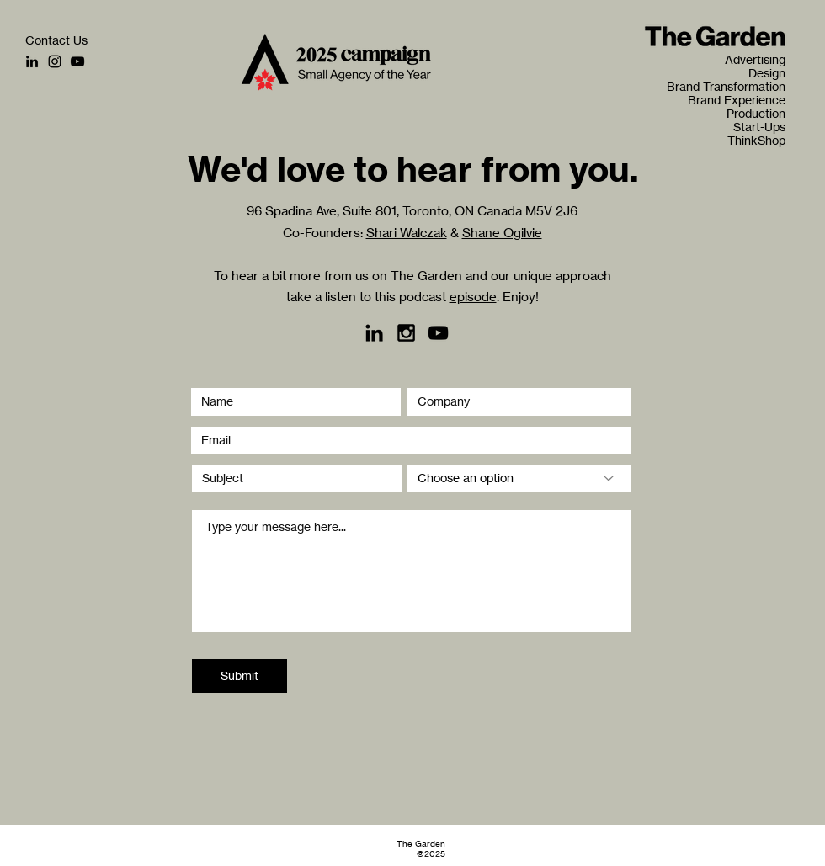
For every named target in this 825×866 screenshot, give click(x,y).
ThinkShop (756, 140)
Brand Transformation (739, 86)
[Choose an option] (519, 478)
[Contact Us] (56, 40)
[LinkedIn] (32, 61)
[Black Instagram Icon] (406, 333)
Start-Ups (759, 127)
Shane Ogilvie (502, 233)
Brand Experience (739, 100)
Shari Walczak (406, 233)
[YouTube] (77, 61)
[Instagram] (54, 61)
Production (756, 113)
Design (766, 73)
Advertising (755, 59)
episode (473, 297)
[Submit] (239, 676)
